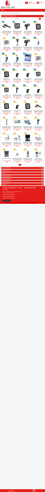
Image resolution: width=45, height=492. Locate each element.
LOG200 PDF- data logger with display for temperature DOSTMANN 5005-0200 (38, 48)
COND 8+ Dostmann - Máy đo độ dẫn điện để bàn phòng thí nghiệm (17, 143)
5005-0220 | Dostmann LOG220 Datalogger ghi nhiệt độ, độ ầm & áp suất (17, 64)
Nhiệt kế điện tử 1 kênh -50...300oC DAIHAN (17, 79)
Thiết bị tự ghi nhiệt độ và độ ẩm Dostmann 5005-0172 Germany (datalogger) (6, 32)
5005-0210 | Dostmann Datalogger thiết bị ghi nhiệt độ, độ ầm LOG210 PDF (6, 64)
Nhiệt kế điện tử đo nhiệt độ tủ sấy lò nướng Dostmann (17, 159)
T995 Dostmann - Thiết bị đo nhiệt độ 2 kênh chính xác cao (27, 127)
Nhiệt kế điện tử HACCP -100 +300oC (28, 79)
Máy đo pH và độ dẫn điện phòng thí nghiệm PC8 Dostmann (38, 143)
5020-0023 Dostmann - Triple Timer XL (6, 79)
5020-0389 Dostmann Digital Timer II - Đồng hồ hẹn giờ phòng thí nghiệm (27, 64)
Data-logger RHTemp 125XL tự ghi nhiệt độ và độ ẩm (6, 127)
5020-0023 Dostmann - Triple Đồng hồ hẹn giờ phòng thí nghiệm (38, 32)
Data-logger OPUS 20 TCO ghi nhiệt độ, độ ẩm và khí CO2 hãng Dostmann (17, 127)
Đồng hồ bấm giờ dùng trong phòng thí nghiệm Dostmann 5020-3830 (28, 111)
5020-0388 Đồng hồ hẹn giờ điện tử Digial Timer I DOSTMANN (6, 111)
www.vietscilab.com (11, 198)
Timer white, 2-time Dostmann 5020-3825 (6, 48)
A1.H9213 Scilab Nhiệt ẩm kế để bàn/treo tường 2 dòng (38, 80)
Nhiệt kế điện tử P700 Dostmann (17, 111)
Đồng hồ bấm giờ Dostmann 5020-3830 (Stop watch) (17, 48)
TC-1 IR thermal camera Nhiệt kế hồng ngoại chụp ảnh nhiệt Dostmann (38, 127)
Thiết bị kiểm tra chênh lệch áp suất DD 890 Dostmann (27, 159)
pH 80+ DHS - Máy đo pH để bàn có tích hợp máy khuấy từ (6, 143)
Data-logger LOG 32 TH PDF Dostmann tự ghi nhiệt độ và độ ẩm (38, 111)
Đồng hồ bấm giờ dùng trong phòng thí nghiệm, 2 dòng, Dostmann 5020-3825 (38, 64)
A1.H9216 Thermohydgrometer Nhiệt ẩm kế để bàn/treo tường (6, 95)
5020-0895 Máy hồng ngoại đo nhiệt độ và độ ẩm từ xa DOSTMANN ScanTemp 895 (38, 95)
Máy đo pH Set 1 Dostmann (6, 158)
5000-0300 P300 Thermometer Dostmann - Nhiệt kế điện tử (27, 95)
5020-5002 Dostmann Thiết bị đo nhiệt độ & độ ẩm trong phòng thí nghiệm (17, 32)
